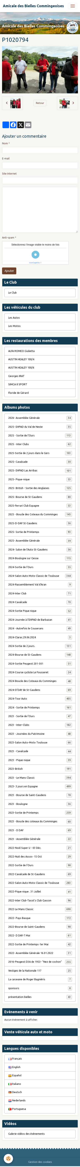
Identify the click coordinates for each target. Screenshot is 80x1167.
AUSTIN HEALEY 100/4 (21, 359)
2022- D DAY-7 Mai (40, 935)
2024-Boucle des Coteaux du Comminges (40, 681)
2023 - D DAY (40, 830)
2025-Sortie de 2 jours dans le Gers (40, 453)
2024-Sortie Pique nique (40, 611)
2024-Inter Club (40, 593)
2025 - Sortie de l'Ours (40, 436)
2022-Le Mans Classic (40, 909)
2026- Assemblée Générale (40, 418)
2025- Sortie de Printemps (40, 532)
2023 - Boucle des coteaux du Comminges (40, 821)
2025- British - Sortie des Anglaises (40, 488)
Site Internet (9, 173)
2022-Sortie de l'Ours (40, 865)
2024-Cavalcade (40, 602)
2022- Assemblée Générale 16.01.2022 (40, 953)
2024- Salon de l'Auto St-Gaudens (40, 550)
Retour (40, 103)
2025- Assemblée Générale (40, 541)
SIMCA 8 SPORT (17, 384)
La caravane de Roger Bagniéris (40, 979)
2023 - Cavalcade (40, 751)
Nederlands (17, 1100)
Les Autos (14, 317)
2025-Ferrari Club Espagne (40, 506)
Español (14, 1075)
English (14, 1067)
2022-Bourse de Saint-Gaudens (40, 927)
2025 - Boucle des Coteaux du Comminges (40, 514)
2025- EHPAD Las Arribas (40, 470)
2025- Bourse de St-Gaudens (40, 497)
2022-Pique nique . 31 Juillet (40, 892)
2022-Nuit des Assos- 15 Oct (40, 857)
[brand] (33, 6)
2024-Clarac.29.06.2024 (40, 637)
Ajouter (9, 270)
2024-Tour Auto (40, 699)
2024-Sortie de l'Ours (40, 567)
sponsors (40, 988)
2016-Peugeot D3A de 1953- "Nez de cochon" (40, 962)
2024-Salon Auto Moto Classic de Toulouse (40, 576)
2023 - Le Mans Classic (40, 778)
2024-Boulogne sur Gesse (40, 558)
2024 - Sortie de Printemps (40, 708)
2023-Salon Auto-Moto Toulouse (40, 743)
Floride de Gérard (18, 392)
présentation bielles (40, 997)
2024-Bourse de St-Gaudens (40, 655)
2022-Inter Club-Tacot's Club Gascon (40, 900)
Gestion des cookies (40, 1162)
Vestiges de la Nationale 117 (40, 971)
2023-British (40, 769)
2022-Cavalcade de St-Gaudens (40, 874)
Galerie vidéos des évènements (26, 1133)
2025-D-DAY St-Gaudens (40, 523)
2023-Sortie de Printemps (40, 813)
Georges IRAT (16, 376)
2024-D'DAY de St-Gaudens (40, 690)
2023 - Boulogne (40, 804)
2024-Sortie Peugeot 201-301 (40, 664)
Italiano (14, 1084)
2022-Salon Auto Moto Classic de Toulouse (40, 883)
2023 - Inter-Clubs (40, 725)
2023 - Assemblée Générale (40, 839)
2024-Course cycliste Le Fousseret (40, 672)
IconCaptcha (34, 263)
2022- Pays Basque (40, 918)
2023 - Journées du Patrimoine (40, 734)
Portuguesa (17, 1109)
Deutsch (15, 1092)
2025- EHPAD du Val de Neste (40, 427)
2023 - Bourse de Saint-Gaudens (40, 795)
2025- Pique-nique (40, 479)
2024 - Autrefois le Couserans (40, 628)
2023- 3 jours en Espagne (40, 786)
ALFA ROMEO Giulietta (21, 351)
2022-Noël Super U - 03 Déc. (40, 848)
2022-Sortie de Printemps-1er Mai (40, 944)
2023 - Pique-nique (40, 760)
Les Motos (14, 326)
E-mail (5, 158)
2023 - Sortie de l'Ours (40, 716)
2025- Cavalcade (40, 462)
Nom (5, 143)
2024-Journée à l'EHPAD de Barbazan (40, 620)
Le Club (12, 292)
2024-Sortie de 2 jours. (40, 646)
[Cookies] (8, 1158)
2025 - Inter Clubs (40, 444)
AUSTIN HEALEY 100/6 (21, 367)
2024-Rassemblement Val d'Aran (40, 585)
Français (15, 1058)
